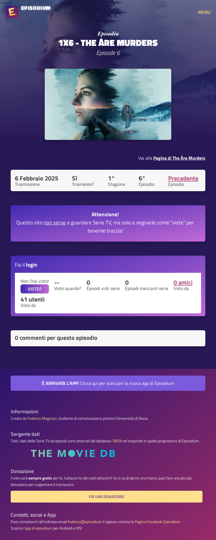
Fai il (26, 264)
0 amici (183, 282)
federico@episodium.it (86, 522)
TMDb (117, 441)
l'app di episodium (37, 528)
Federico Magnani (42, 418)
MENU (204, 12)
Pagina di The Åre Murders (179, 158)
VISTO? (35, 288)
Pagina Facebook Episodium (157, 522)
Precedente (183, 178)
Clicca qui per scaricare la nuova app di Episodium (108, 383)
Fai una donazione (106, 497)
